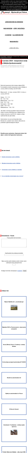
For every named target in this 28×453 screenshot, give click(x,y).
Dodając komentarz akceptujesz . (11, 270)
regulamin (19, 270)
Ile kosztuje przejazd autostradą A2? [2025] (14, 362)
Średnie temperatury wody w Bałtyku (11, 157)
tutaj (22, 6)
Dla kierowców (18, 35)
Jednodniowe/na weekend (14, 22)
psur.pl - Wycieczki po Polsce (14, 12)
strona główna (3, 56)
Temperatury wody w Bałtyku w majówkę (12, 169)
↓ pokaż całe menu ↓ (14, 48)
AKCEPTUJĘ (18, 9)
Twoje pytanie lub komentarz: (14, 238)
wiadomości (9, 56)
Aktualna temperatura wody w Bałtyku (11, 163)
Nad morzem (8, 28)
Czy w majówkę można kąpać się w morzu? (12, 176)
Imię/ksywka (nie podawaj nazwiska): (14, 253)
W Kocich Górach (14, 409)
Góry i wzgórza (19, 28)
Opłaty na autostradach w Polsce (14, 393)
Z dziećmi (8, 35)
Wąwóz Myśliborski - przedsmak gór (14, 305)
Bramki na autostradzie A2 (14, 377)
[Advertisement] (14, 80)
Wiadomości (14, 41)
